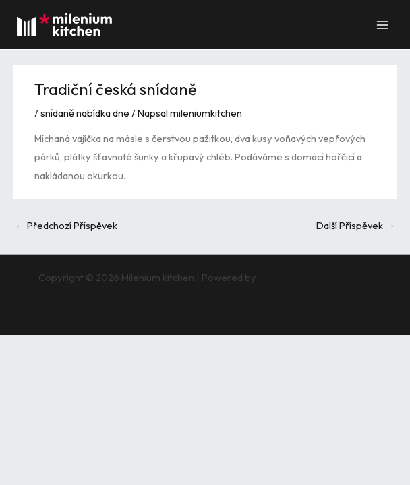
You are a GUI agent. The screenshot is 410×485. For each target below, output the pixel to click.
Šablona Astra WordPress (315, 277)
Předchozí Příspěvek (66, 225)
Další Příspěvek (355, 225)
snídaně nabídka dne (84, 112)
